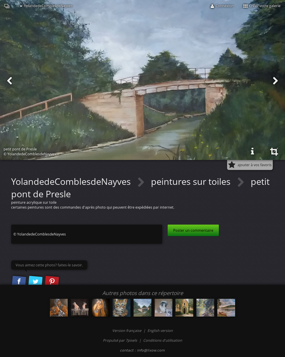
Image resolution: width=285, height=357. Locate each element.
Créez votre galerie (262, 5)
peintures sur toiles (192, 181)
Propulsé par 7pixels (120, 340)
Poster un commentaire (193, 230)
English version (160, 330)
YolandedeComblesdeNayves (46, 5)
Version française (127, 330)
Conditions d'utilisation (162, 340)
